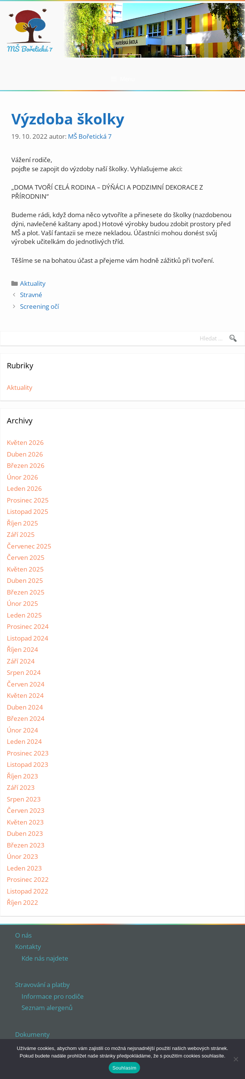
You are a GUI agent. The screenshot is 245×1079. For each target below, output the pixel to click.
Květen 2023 (25, 822)
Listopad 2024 (27, 638)
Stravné (31, 294)
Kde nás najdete (45, 958)
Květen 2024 (25, 695)
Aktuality (33, 283)
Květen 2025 (25, 569)
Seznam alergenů (47, 1007)
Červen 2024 (26, 684)
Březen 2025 (26, 592)
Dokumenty (32, 1034)
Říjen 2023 (22, 776)
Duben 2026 (25, 454)
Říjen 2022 (22, 902)
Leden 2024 (24, 741)
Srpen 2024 (24, 672)
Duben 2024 (25, 707)
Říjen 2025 (22, 523)
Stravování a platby (42, 984)
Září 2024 (21, 661)
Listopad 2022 (27, 891)
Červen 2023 (26, 810)
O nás (23, 935)
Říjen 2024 (22, 649)
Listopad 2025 (27, 511)
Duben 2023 (25, 833)
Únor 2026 (22, 477)
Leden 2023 (24, 868)
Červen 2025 (26, 557)
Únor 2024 (22, 730)
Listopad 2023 (27, 764)
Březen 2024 (26, 718)
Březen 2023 (26, 845)
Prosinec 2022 (28, 879)
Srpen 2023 (24, 799)
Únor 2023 (22, 856)
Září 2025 (21, 534)
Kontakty (28, 946)
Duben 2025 (25, 580)
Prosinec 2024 (28, 626)
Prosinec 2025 (28, 500)
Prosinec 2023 (28, 753)
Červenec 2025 (29, 546)
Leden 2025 (24, 615)
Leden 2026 (24, 488)
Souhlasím (124, 1068)
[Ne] (235, 1059)
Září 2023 (21, 787)
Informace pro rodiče (53, 996)
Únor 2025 (22, 603)
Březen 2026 (26, 465)
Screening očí (39, 306)
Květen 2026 (25, 442)
